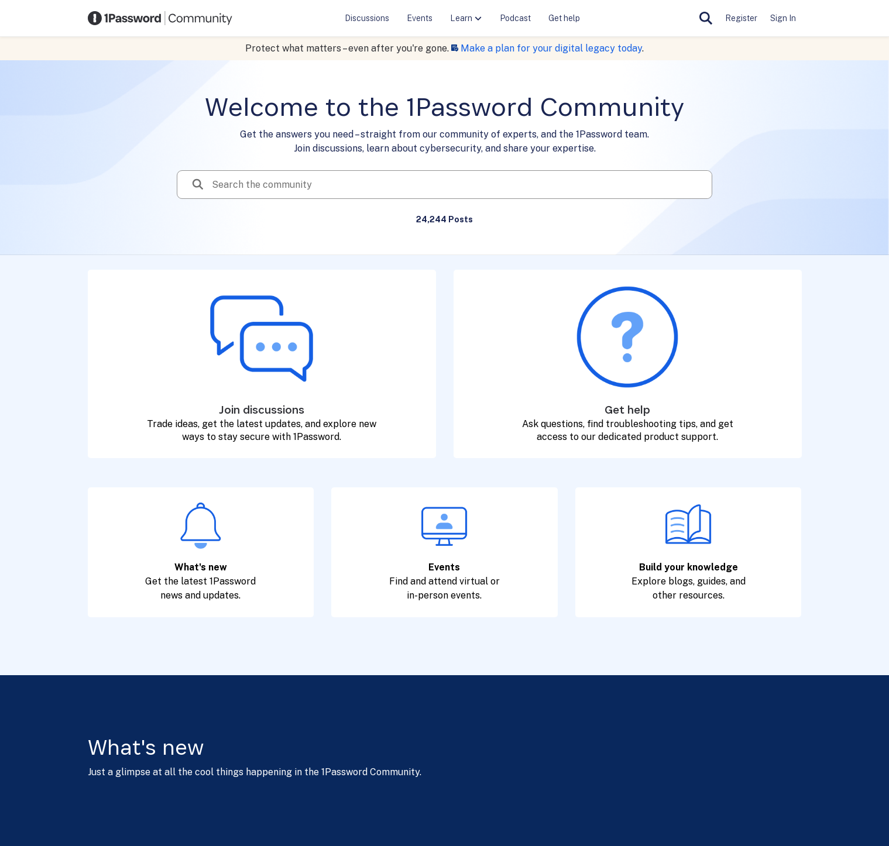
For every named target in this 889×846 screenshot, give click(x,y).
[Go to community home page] (160, 18)
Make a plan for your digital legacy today (551, 48)
